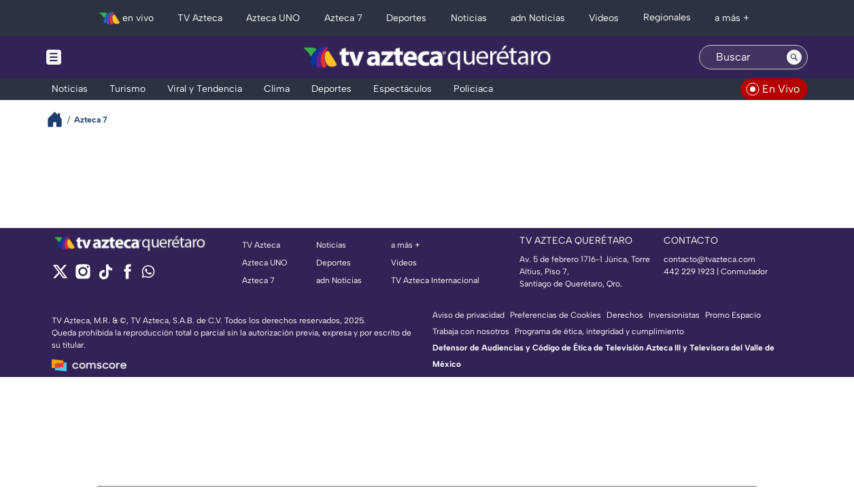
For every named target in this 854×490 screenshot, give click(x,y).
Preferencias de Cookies (555, 315)
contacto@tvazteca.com (709, 259)
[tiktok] (105, 276)
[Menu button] (100, 57)
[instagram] (82, 276)
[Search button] (794, 57)
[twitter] (60, 276)
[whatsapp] (148, 274)
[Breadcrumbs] (60, 119)
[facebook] (127, 276)
